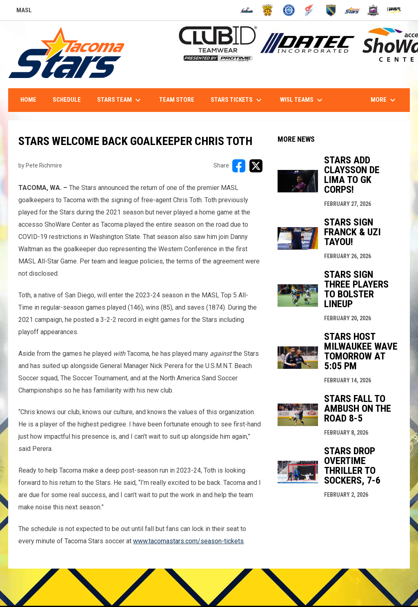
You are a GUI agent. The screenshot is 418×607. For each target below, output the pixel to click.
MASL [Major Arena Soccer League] (24, 11)
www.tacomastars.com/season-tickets (188, 541)
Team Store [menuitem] (176, 99)
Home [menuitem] (28, 99)
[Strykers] (373, 10)
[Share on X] (255, 165)
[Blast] (267, 10)
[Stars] (352, 10)
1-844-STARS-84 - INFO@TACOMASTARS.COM (337, 78)
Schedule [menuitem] (67, 99)
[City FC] (288, 10)
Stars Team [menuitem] (120, 100)
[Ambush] (246, 10)
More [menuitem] (384, 100)
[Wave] (394, 10)
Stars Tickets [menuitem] (237, 100)
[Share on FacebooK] (238, 165)
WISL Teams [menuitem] (302, 100)
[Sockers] (330, 10)
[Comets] (310, 10)
